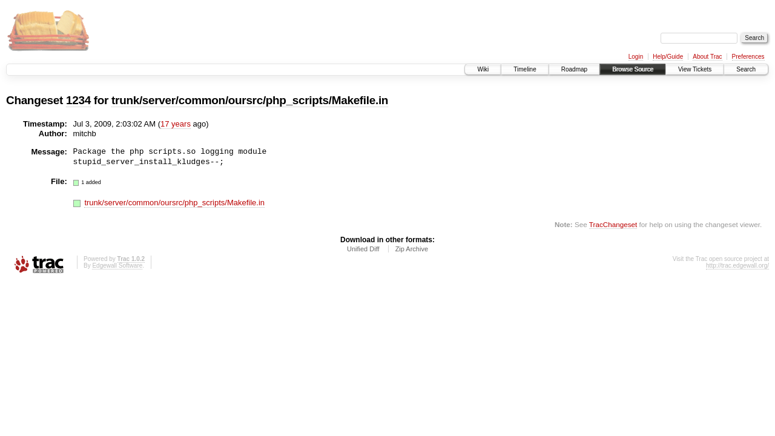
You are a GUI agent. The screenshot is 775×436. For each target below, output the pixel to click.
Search (746, 69)
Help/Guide (668, 56)
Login (635, 56)
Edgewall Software (117, 265)
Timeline (524, 69)
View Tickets (694, 69)
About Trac (707, 56)
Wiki (483, 69)
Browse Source (632, 69)
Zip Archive (411, 249)
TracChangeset (613, 224)
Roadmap (574, 69)
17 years (175, 123)
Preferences (748, 56)
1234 (78, 100)
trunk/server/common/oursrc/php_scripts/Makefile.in (249, 100)
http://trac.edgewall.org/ (737, 265)
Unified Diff (363, 249)
